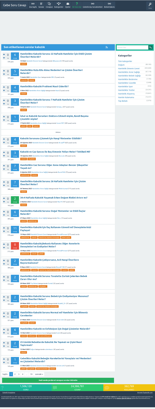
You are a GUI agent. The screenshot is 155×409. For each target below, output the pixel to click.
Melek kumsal (63, 189)
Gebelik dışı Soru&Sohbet (93, 7)
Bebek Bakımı (109, 7)
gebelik (23, 126)
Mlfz (52, 77)
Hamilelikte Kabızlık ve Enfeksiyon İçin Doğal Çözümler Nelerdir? (55, 328)
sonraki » (39, 374)
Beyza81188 (60, 267)
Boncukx (62, 156)
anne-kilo (24, 80)
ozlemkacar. (49, 349)
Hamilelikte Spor (35, 77)
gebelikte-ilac (25, 237)
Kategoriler (58, 7)
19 (31, 374)
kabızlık (23, 64)
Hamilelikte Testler (126, 90)
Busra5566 (61, 172)
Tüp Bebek (34, 283)
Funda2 (50, 283)
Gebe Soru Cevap (14, 5)
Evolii (58, 333)
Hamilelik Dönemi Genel (34, 61)
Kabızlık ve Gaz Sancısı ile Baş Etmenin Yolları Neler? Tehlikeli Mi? (55, 151)
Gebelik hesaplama (8, 392)
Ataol (57, 90)
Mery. (59, 218)
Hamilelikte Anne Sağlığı (37, 90)
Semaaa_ (59, 107)
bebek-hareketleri (42, 368)
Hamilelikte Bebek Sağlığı (39, 303)
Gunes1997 (60, 123)
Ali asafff (62, 143)
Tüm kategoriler (125, 61)
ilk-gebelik (31, 159)
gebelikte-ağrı (25, 175)
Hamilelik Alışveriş (126, 94)
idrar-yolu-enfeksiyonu (44, 336)
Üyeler (67, 7)
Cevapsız (49, 7)
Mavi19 (59, 202)
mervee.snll (60, 366)
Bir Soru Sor (76, 7)
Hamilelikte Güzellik (127, 83)
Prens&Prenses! (62, 234)
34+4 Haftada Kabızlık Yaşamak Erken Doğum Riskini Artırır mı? (53, 197)
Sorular (41, 7)
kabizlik (64, 270)
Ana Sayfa (33, 7)
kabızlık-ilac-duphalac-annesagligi (49, 237)
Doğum (32, 349)
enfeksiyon (31, 336)
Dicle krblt (60, 320)
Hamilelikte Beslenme (127, 79)
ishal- (29, 126)
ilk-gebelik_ (42, 286)
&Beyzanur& (57, 61)
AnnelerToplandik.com (145, 392)
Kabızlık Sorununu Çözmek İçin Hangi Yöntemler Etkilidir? (51, 138)
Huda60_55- (62, 303)
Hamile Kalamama (126, 97)
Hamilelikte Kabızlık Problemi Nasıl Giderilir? (44, 86)
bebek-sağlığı (66, 237)
